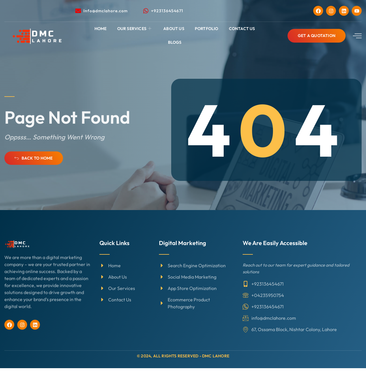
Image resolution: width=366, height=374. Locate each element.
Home (100, 28)
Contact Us (242, 28)
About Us (173, 28)
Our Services (135, 28)
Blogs (175, 42)
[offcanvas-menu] (357, 35)
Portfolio (206, 28)
